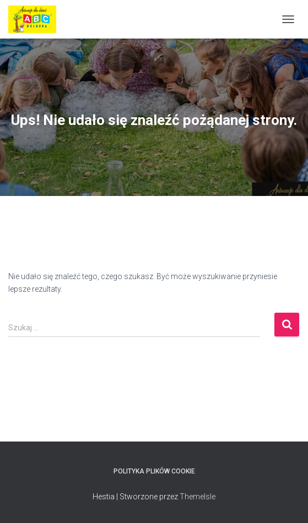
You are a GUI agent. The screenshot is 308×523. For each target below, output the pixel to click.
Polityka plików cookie (154, 471)
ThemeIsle (197, 496)
